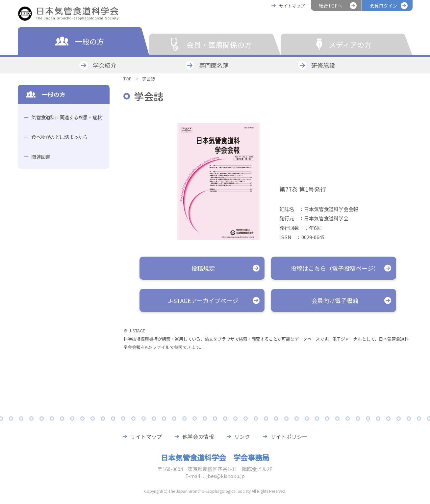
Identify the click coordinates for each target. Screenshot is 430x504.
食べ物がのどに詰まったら (59, 136)
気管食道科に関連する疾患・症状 (66, 117)
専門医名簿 (214, 65)
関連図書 (40, 156)
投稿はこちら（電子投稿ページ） (335, 268)
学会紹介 (104, 65)
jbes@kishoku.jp (225, 475)
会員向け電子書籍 (335, 300)
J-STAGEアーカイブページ (203, 300)
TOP (127, 78)
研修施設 (323, 65)
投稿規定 (203, 268)
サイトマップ (292, 6)
